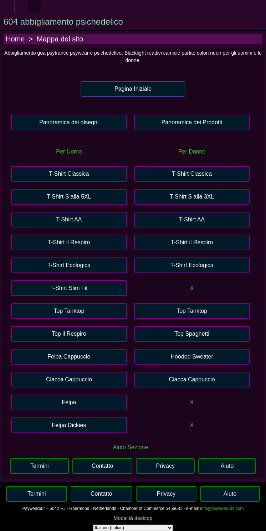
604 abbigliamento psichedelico (63, 21)
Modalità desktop (133, 518)
